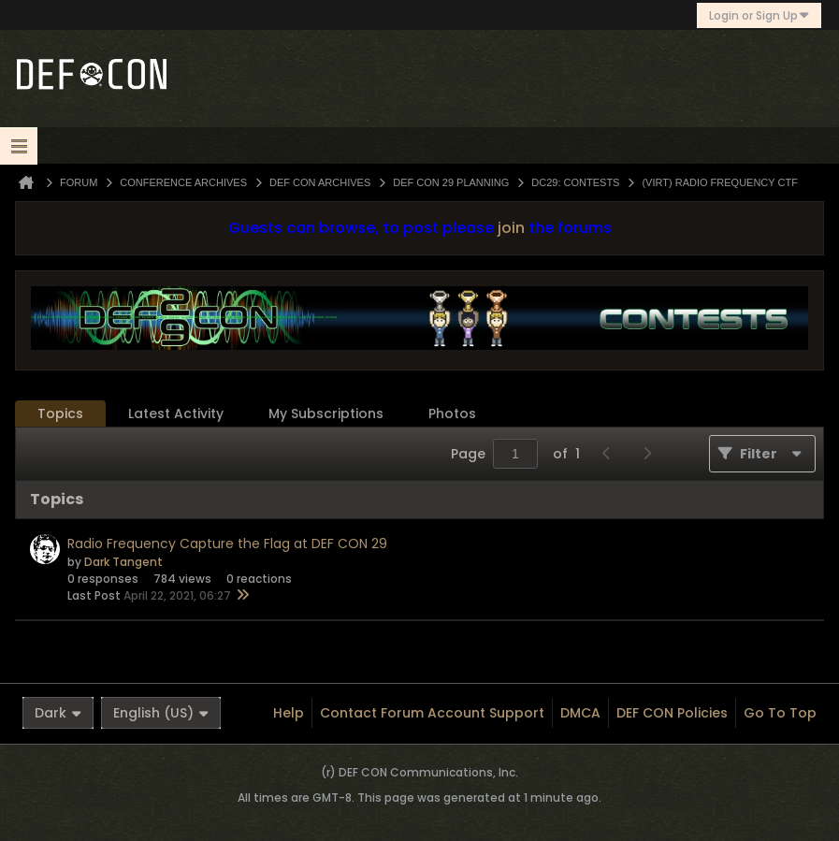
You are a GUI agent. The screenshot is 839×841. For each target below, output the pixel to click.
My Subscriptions (325, 413)
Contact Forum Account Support (432, 712)
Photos (452, 413)
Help (288, 712)
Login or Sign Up (759, 15)
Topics (60, 413)
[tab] (60, 414)
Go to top (780, 712)
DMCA (580, 712)
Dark (58, 712)
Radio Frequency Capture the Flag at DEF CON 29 (227, 543)
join (511, 228)
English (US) (161, 712)
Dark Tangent (123, 562)
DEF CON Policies (672, 712)
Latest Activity (176, 413)
